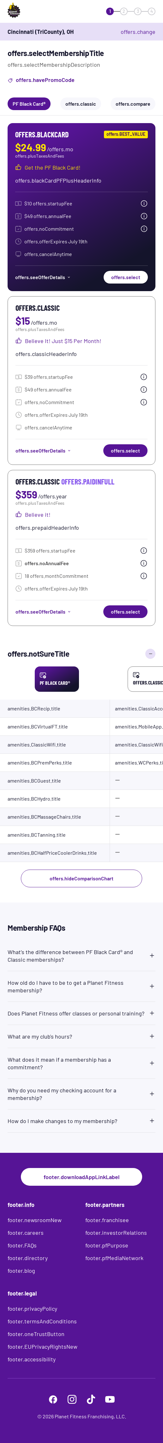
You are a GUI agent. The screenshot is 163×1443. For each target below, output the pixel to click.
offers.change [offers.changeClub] (138, 31)
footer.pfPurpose (106, 1245)
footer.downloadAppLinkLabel (81, 1176)
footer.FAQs (22, 1245)
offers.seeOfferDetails (43, 277)
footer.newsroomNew (35, 1219)
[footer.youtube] (110, 1399)
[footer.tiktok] (91, 1399)
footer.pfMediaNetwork (114, 1257)
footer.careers (26, 1232)
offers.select (125, 277)
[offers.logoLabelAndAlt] (26, 11)
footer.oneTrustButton (36, 1333)
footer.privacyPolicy (32, 1308)
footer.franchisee (107, 1219)
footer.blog (21, 1270)
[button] (81, 954)
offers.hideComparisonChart (81, 878)
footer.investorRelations (116, 1232)
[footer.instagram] (72, 1399)
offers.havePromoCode (41, 80)
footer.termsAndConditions (42, 1321)
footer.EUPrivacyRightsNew (42, 1346)
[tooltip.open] (144, 203)
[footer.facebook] (53, 1399)
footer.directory (28, 1257)
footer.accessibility (32, 1359)
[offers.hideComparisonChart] (150, 654)
